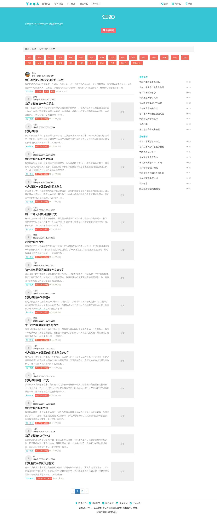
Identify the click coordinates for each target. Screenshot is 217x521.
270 (51, 146)
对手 (29, 57)
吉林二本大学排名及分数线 (151, 87)
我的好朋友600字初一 (38, 408)
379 (51, 451)
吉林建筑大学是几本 (148, 98)
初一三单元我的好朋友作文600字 (44, 269)
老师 (60, 57)
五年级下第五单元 (44, 478)
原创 (64, 92)
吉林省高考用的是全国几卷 (151, 114)
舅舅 (91, 63)
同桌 (102, 63)
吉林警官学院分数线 (148, 108)
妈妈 (143, 57)
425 (55, 478)
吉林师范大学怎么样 (148, 119)
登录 (164, 3)
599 (51, 312)
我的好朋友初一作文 (37, 380)
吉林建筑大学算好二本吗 (150, 103)
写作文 (176, 3)
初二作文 (71, 3)
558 (51, 340)
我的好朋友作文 (34, 242)
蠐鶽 (35, 97)
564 (51, 423)
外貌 (39, 57)
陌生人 (123, 63)
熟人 (50, 57)
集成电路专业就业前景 (149, 129)
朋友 (53, 49)
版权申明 (108, 503)
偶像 (164, 57)
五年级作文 (30, 478)
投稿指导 (94, 503)
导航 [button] (188, 3)
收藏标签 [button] (108, 30)
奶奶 (102, 57)
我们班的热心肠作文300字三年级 (44, 80)
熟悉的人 (136, 63)
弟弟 (29, 63)
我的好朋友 (31, 131)
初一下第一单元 (41, 119)
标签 (34, 49)
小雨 (35, 124)
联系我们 (81, 503)
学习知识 (59, 3)
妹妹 (39, 63)
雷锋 (60, 63)
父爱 (133, 57)
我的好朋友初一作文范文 (39, 103)
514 (51, 257)
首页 (27, 49)
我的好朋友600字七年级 (39, 159)
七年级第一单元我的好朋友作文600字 (47, 352)
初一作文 (96, 3)
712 (51, 202)
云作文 (32, 4)
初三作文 (84, 3)
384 (51, 174)
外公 (81, 57)
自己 (50, 63)
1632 (52, 368)
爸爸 (123, 57)
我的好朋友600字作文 (38, 435)
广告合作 (135, 503)
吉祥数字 (143, 124)
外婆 (71, 57)
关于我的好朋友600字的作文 (41, 325)
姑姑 (81, 63)
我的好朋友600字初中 (38, 297)
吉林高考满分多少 (147, 92)
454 (51, 229)
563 (58, 92)
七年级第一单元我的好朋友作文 (43, 186)
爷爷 (91, 57)
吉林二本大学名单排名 (149, 82)
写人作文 (44, 49)
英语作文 (46, 3)
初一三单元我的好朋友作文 (41, 214)
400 (51, 285)
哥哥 (175, 57)
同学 (71, 63)
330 (51, 395)
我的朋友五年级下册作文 (39, 463)
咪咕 (34, 73)
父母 (112, 57)
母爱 (154, 57)
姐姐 (185, 57)
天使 (112, 63)
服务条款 (122, 503)
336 (51, 119)
